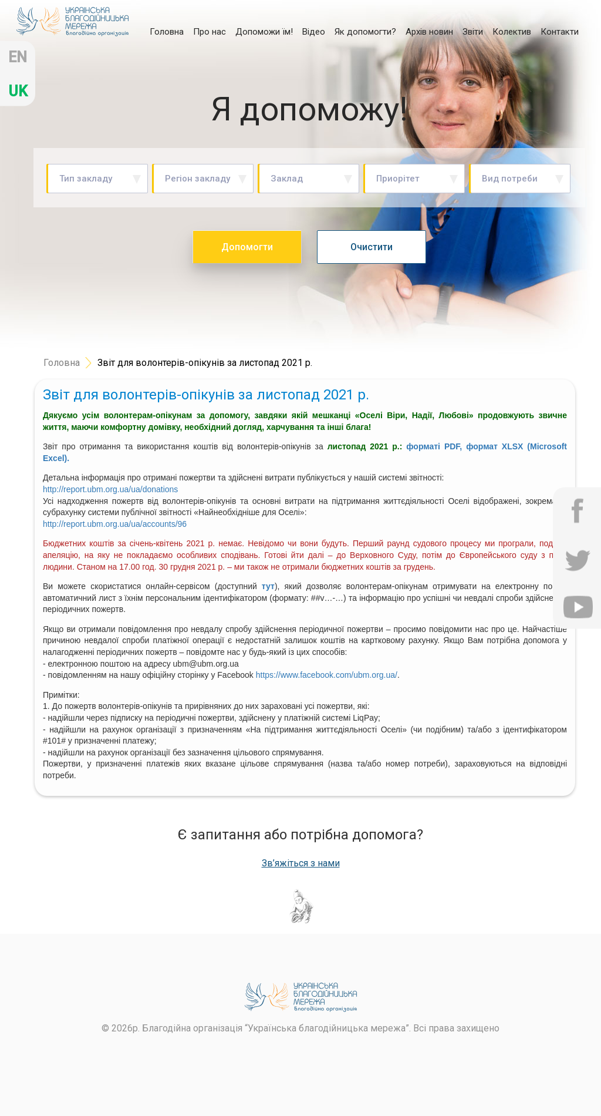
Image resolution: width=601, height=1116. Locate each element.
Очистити (371, 247)
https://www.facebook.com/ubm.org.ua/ (326, 675)
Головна (167, 31)
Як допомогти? (365, 31)
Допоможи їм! (264, 31)
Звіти (472, 31)
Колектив (511, 31)
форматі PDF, (434, 446)
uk (18, 91)
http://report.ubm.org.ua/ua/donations (110, 489)
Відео (313, 31)
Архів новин (429, 31)
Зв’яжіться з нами (301, 863)
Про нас (209, 31)
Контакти (560, 31)
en (17, 57)
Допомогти (247, 247)
